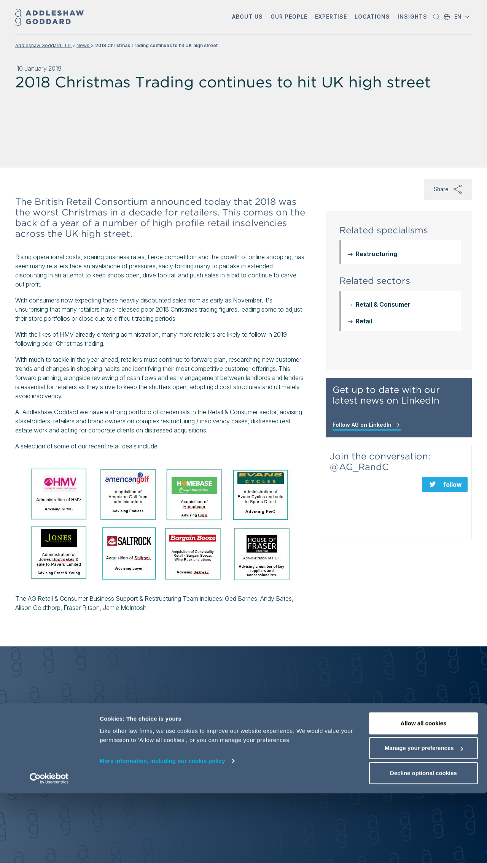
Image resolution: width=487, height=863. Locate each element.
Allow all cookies (424, 793)
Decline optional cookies (423, 842)
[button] (247, 17)
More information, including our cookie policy (162, 830)
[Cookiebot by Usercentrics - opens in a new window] (49, 848)
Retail (364, 321)
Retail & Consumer (383, 304)
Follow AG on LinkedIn (367, 425)
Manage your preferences (424, 818)
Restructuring (376, 254)
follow (452, 484)
